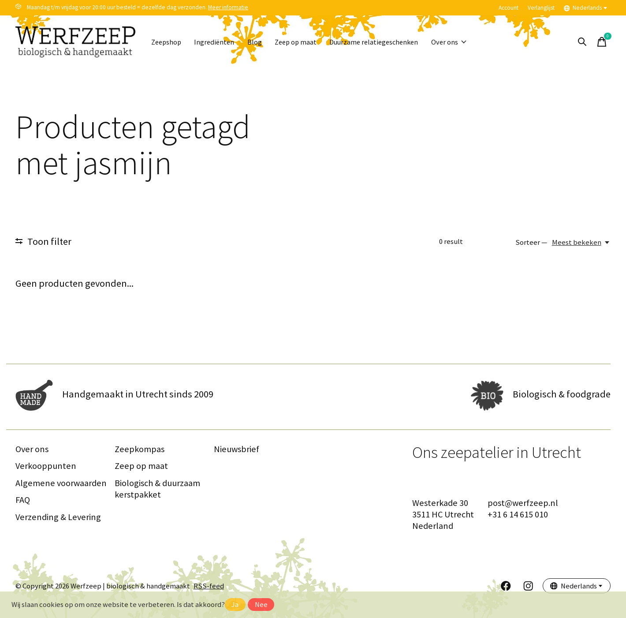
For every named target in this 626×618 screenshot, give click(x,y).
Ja (234, 604)
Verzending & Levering (58, 517)
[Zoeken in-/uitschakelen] (582, 42)
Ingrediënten (217, 42)
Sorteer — (531, 242)
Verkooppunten (45, 466)
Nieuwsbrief (236, 449)
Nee (261, 604)
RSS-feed (209, 586)
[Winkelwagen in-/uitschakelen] (602, 42)
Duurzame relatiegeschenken (384, 42)
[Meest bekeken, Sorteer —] (581, 242)
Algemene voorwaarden (61, 483)
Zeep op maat (302, 42)
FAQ (22, 500)
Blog (259, 42)
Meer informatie (228, 7)
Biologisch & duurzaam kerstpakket (157, 488)
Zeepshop (167, 42)
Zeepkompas (139, 449)
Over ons (462, 42)
